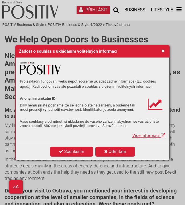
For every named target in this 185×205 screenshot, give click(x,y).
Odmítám (115, 151)
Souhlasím (71, 151)
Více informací (148, 135)
